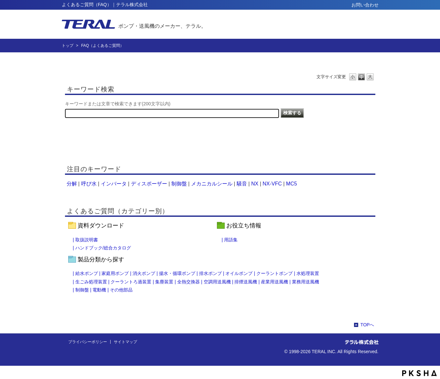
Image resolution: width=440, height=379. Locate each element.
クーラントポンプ (274, 273)
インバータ (114, 183)
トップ (67, 45)
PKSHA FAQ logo (419, 373)
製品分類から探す (101, 259)
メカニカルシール (211, 183)
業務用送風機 (305, 281)
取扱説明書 (86, 239)
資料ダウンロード (101, 225)
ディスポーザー (149, 183)
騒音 (242, 183)
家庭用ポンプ (115, 273)
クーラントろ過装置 (131, 281)
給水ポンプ (86, 273)
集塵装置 (164, 281)
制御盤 (179, 183)
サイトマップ (125, 342)
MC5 (291, 183)
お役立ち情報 (243, 225)
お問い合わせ (365, 4)
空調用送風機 (217, 281)
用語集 (231, 239)
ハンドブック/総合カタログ (103, 247)
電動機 (99, 289)
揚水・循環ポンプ (177, 273)
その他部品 (121, 289)
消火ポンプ (144, 273)
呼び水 (89, 183)
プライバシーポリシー (87, 342)
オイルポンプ (238, 273)
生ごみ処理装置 (91, 281)
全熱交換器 (188, 281)
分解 (72, 183)
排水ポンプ (210, 273)
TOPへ (367, 324)
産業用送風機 (274, 281)
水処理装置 (307, 273)
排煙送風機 (245, 281)
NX (254, 183)
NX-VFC (272, 183)
